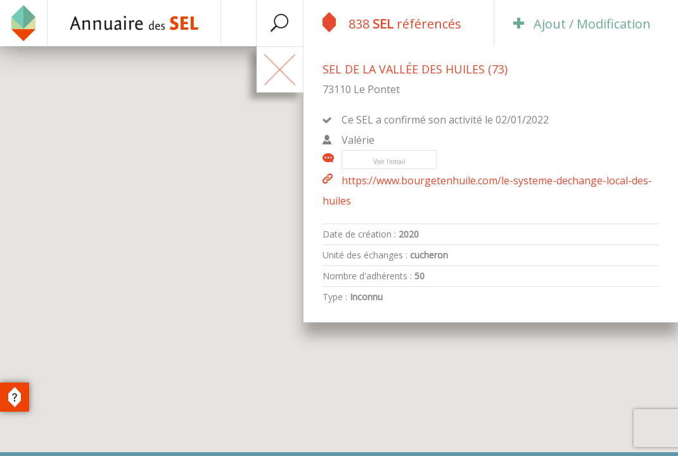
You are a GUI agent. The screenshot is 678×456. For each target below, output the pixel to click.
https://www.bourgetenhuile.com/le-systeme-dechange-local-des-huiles (487, 191)
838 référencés (392, 22)
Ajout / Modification (582, 23)
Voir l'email (389, 161)
